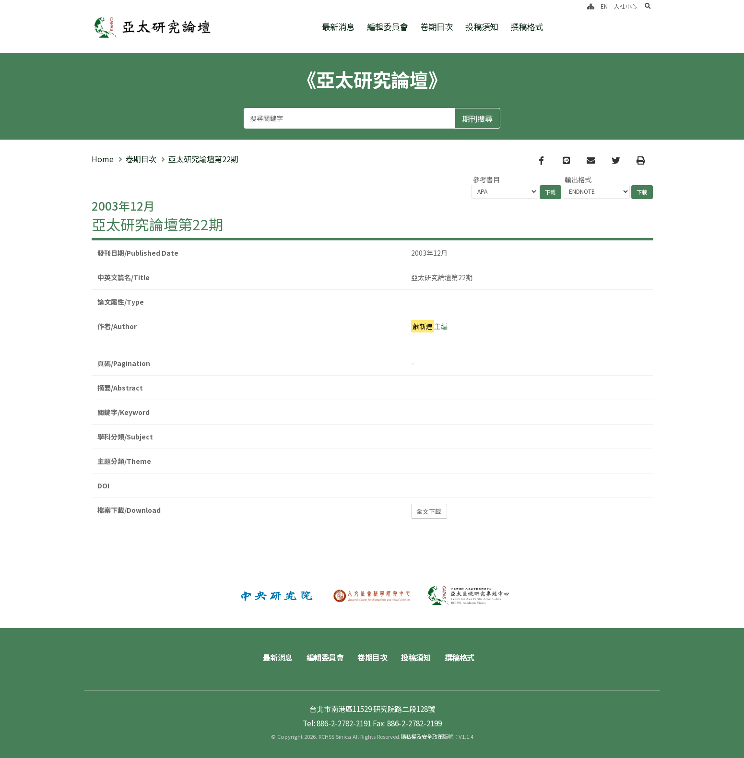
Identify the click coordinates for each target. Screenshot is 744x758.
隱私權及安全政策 (422, 736)
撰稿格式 (526, 27)
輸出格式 (578, 179)
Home (103, 159)
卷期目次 (436, 27)
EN (604, 6)
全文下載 (428, 511)
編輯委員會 (387, 27)
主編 (429, 326)
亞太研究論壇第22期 (203, 159)
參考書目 (486, 179)
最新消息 (338, 27)
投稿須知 (481, 27)
